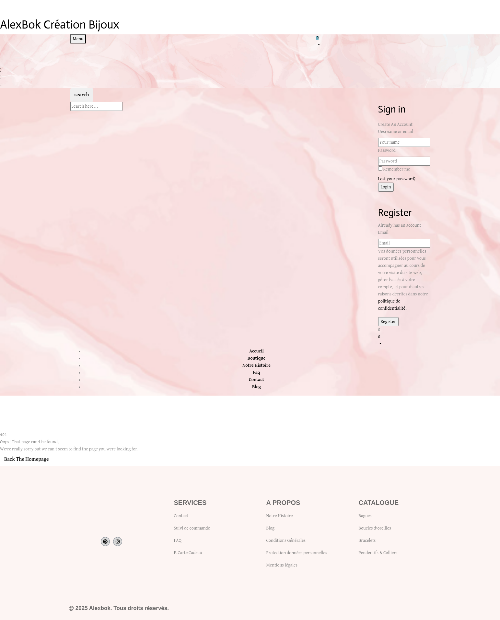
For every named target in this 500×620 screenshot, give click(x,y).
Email (383, 232)
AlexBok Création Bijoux (59, 24)
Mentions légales (281, 565)
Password (387, 150)
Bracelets (367, 540)
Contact (181, 516)
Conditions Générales (286, 540)
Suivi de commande (192, 528)
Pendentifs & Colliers (378, 553)
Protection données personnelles (296, 553)
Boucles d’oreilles (375, 528)
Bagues (365, 516)
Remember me (396, 169)
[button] (373, 40)
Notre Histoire (279, 516)
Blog (270, 528)
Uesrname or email (395, 131)
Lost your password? (397, 179)
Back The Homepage (26, 459)
